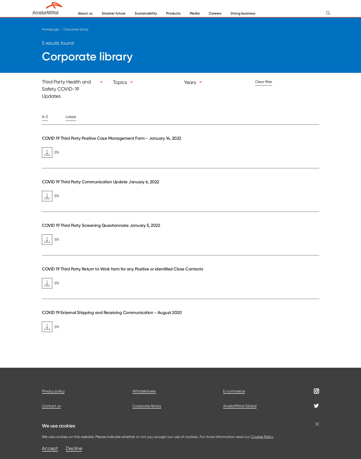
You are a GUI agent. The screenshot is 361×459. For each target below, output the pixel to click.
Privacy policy (53, 391)
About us (85, 13)
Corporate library (76, 29)
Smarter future (113, 13)
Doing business (243, 13)
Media (195, 13)
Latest (71, 117)
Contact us (51, 406)
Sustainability (146, 13)
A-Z (45, 117)
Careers (215, 13)
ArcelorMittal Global (239, 406)
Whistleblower (144, 391)
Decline (74, 448)
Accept (50, 448)
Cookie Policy (262, 437)
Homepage (50, 29)
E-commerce (234, 391)
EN (50, 152)
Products (173, 13)
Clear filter (263, 82)
